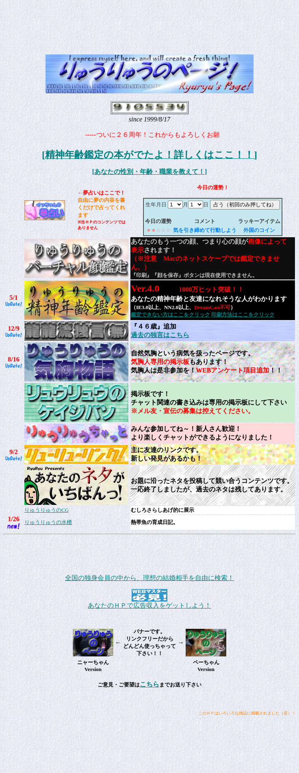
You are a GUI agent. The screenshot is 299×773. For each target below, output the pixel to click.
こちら (149, 684)
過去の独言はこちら (160, 334)
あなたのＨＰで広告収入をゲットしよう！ (149, 605)
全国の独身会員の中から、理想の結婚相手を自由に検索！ (149, 577)
